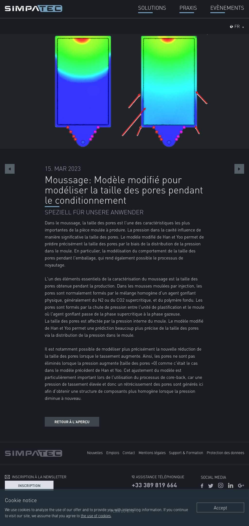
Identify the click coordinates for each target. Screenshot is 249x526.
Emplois (112, 452)
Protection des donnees (225, 452)
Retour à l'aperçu (71, 421)
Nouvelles (95, 452)
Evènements (227, 7)
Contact (129, 452)
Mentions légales (152, 452)
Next (239, 169)
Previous (10, 169)
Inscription (29, 485)
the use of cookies (96, 515)
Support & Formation (186, 452)
